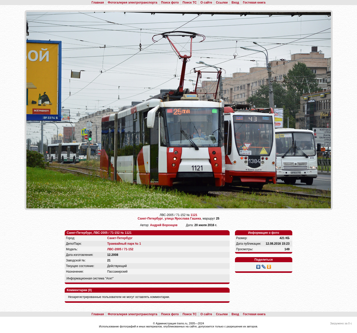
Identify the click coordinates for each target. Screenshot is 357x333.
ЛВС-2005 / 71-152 (120, 249)
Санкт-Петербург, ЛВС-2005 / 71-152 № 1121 (99, 233)
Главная (98, 2)
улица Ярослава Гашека (183, 218)
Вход (235, 2)
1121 (194, 215)
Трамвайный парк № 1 (124, 243)
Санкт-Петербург (150, 218)
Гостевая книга (254, 2)
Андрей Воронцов (163, 225)
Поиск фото (170, 2)
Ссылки (222, 2)
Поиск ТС (190, 2)
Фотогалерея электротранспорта (132, 2)
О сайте (206, 2)
